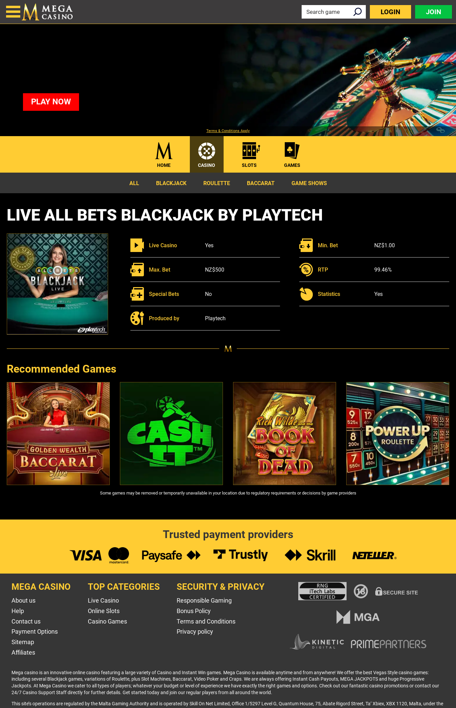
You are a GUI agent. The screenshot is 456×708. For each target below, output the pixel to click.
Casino (206, 165)
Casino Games (107, 621)
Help (17, 610)
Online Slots (104, 610)
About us (23, 600)
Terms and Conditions (206, 621)
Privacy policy (195, 631)
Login (390, 12)
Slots (249, 165)
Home (164, 165)
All (134, 183)
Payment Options (34, 631)
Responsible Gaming (204, 600)
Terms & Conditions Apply (228, 131)
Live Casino (103, 600)
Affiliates (23, 652)
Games (292, 165)
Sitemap (22, 642)
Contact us (26, 621)
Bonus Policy (194, 610)
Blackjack (171, 183)
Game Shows (309, 183)
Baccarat (261, 183)
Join (433, 12)
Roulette (216, 183)
